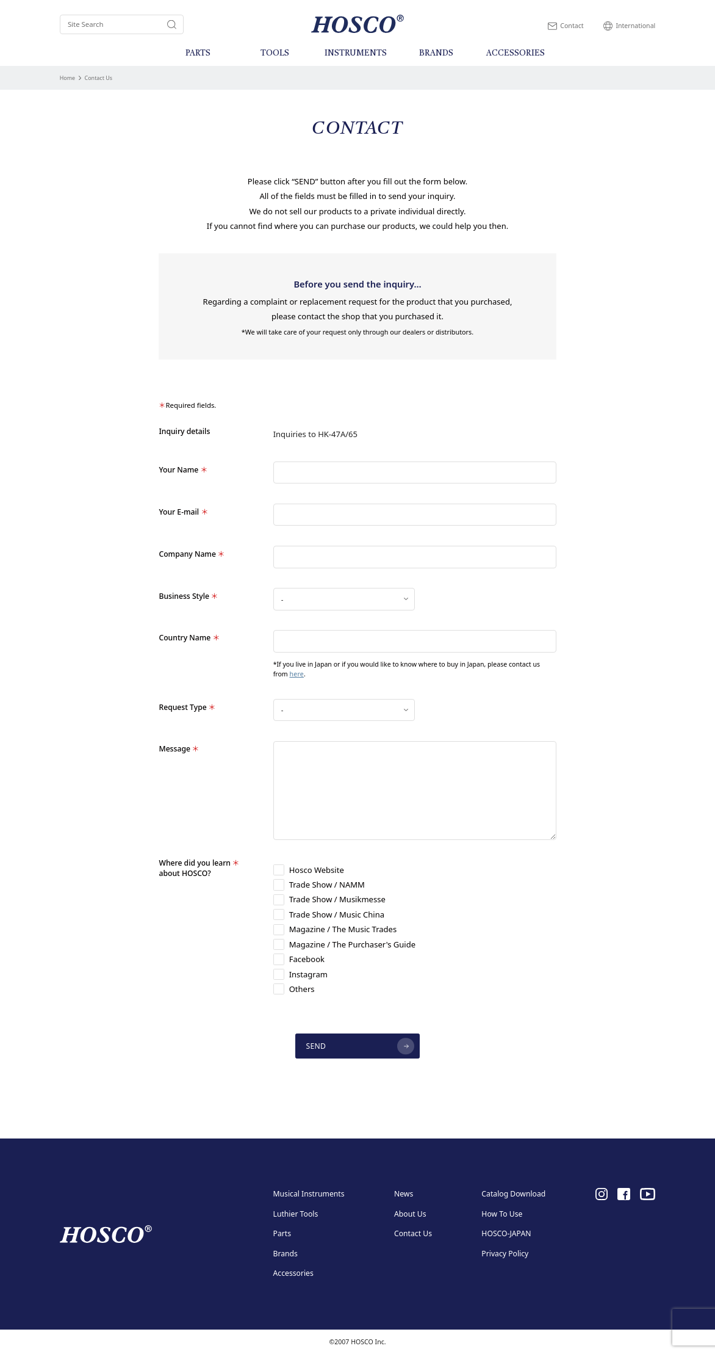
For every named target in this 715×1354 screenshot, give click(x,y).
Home (67, 78)
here (296, 674)
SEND (316, 1046)
